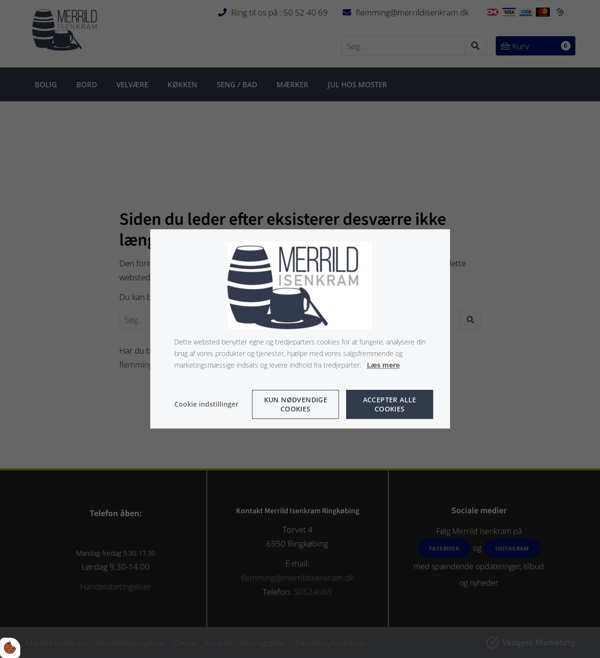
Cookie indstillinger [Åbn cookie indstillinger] (206, 404)
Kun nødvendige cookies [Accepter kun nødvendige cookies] (296, 405)
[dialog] (300, 328)
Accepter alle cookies (390, 405)
